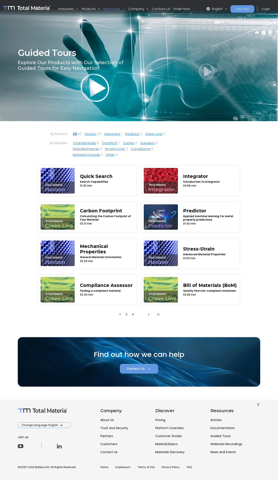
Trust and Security (114, 428)
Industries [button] (66, 9)
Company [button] (136, 9)
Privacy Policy (171, 467)
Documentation (222, 428)
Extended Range (86, 148)
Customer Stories (168, 436)
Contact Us (161, 9)
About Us (107, 420)
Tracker (128, 143)
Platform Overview (169, 428)
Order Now (181, 9)
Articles (216, 420)
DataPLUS (109, 143)
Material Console (86, 154)
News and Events (223, 452)
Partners (106, 436)
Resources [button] (112, 9)
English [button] (214, 9)
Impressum (123, 467)
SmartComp (115, 148)
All (75, 134)
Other (110, 154)
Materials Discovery (170, 452)
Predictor (132, 134)
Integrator (112, 134)
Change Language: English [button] (40, 425)
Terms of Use (146, 467)
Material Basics (166, 444)
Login (266, 9)
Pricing (160, 420)
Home (104, 467)
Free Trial (242, 9)
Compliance (141, 148)
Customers (108, 444)
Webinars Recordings (226, 444)
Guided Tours (220, 436)
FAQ (189, 467)
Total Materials (84, 143)
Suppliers (147, 143)
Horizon (90, 134)
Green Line (153, 134)
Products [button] (89, 9)
